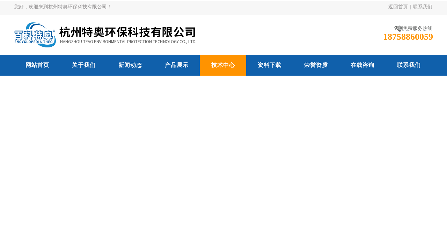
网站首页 (37, 65)
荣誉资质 (316, 65)
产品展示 (177, 65)
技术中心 (223, 65)
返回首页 (398, 6)
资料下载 (269, 65)
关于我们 (84, 65)
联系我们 (422, 6)
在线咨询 (362, 65)
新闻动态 (130, 65)
